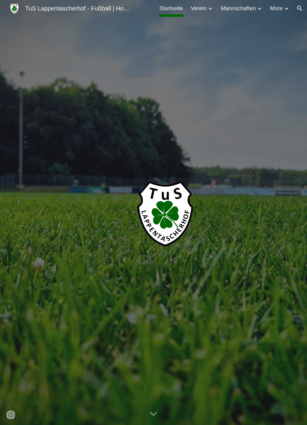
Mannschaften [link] (238, 8)
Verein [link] (199, 8)
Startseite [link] (171, 8)
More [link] (276, 8)
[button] (300, 8)
